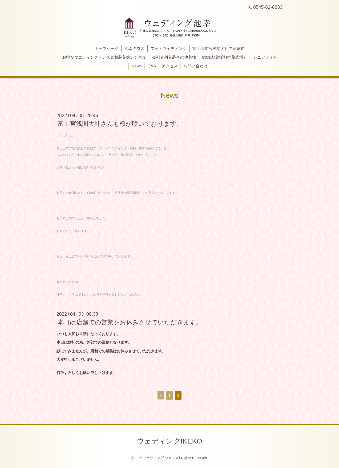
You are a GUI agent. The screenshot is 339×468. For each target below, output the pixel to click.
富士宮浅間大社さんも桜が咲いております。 (120, 123)
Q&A (151, 66)
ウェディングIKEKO (169, 441)
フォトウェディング (168, 48)
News (137, 66)
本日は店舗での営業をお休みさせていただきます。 (130, 322)
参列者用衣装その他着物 (174, 57)
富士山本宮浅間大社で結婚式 (218, 48)
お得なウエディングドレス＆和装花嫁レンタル (104, 57)
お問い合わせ (196, 66)
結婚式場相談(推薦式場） (224, 57)
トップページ (107, 48)
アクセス (170, 66)
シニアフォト (265, 57)
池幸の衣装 (135, 48)
